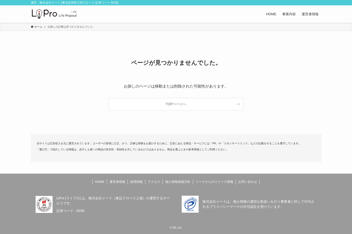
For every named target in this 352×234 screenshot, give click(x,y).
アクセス (154, 182)
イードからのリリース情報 (214, 182)
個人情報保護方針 (177, 182)
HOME (99, 182)
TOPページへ (176, 104)
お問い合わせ (247, 182)
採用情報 (136, 182)
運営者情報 (117, 182)
